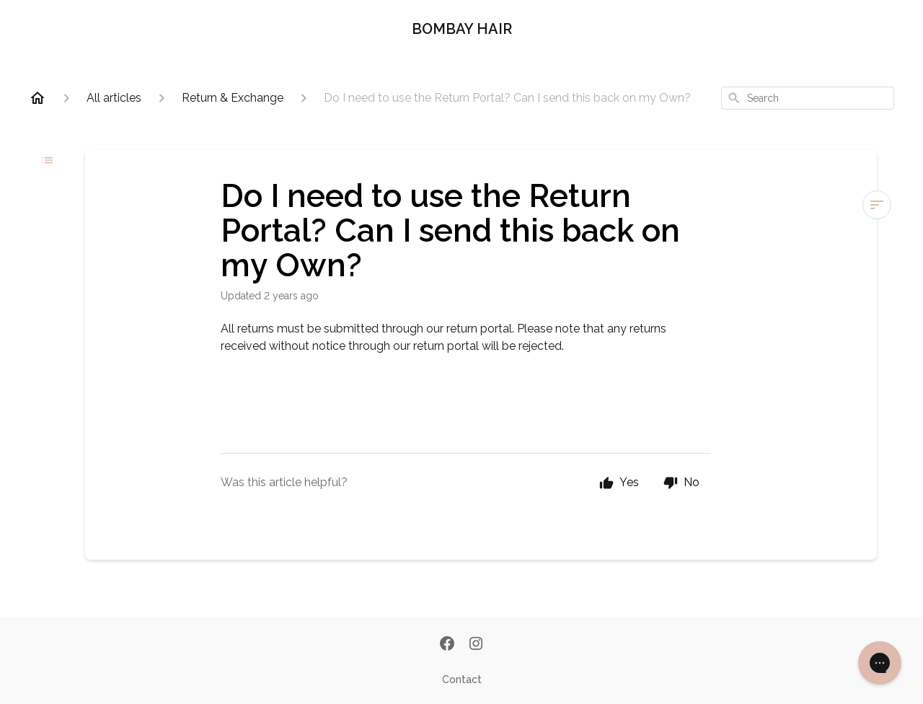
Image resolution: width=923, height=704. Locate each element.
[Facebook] (447, 645)
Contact (462, 679)
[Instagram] (476, 645)
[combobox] (807, 98)
